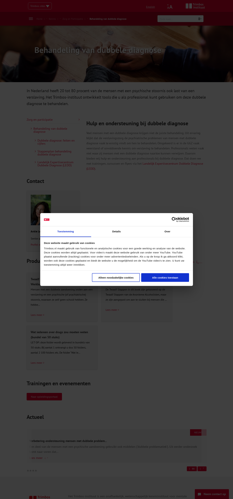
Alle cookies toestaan (165, 277)
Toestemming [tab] (65, 231)
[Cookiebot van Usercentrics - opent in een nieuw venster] (174, 219)
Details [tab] (116, 231)
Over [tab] (167, 231)
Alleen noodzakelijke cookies (116, 277)
